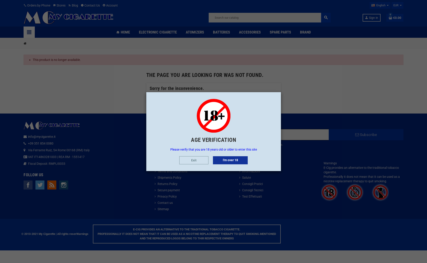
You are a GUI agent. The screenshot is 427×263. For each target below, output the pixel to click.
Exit (194, 160)
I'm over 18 (230, 160)
